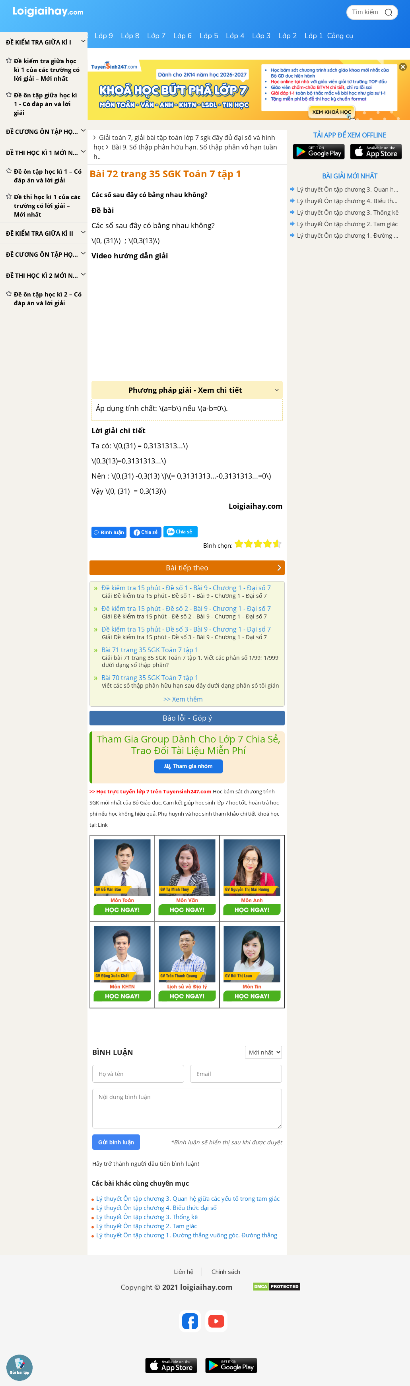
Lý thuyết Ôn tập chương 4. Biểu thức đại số (156, 1208)
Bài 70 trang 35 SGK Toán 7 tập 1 (149, 677)
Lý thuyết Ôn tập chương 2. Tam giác (146, 1226)
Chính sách (226, 1272)
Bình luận (109, 532)
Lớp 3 (261, 36)
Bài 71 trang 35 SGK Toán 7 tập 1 (149, 650)
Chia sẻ (145, 532)
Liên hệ (184, 1272)
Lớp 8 (130, 36)
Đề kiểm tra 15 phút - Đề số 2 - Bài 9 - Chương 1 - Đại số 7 (185, 608)
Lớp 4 (235, 36)
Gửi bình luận (116, 1142)
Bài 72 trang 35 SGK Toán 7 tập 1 (165, 173)
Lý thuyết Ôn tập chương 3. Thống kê (147, 1217)
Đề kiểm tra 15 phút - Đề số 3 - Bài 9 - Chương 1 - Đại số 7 (185, 629)
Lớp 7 (156, 36)
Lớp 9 (104, 36)
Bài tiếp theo (224, 567)
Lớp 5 (209, 36)
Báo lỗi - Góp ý (187, 718)
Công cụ (340, 36)
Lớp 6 (182, 36)
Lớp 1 (314, 36)
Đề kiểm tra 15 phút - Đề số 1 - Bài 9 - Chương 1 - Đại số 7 (185, 587)
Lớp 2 (287, 36)
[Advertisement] (349, 298)
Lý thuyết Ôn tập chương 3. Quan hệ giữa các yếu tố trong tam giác (188, 1198)
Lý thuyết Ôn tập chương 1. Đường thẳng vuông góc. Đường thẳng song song (186, 1235)
